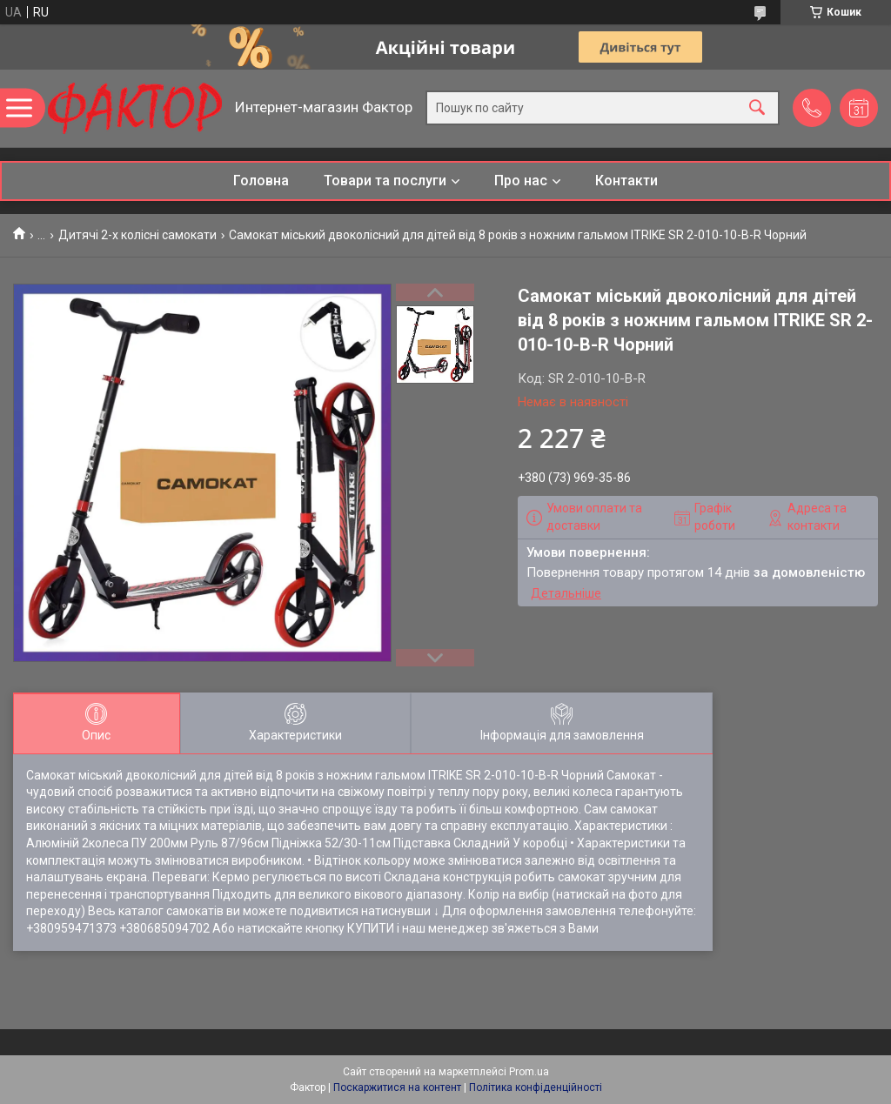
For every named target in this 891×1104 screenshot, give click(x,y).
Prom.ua (529, 1072)
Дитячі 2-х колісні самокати (137, 235)
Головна (261, 180)
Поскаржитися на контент (397, 1087)
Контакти (626, 180)
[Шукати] (757, 108)
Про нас (520, 180)
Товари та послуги (385, 180)
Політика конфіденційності (535, 1087)
